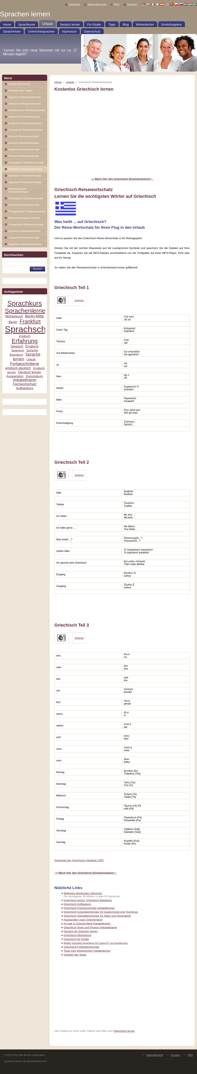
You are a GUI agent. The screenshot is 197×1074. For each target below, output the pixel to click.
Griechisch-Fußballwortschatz (82, 946)
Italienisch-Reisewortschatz (24, 175)
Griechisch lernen (124, 1030)
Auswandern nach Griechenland (83, 919)
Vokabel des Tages (75, 954)
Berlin (13, 322)
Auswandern (15, 376)
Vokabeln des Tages (20, 90)
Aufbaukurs (24, 388)
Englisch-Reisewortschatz (23, 149)
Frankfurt (30, 321)
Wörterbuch (14, 316)
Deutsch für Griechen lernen (81, 931)
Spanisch (17, 350)
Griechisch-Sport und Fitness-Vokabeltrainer (90, 927)
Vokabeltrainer (25, 380)
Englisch (32, 346)
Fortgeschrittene (24, 363)
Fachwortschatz (25, 384)
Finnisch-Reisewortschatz (23, 156)
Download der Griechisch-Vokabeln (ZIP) (79, 860)
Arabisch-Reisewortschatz (24, 116)
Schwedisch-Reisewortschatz (26, 224)
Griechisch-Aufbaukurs (77, 904)
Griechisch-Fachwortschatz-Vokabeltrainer (89, 908)
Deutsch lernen (29, 372)
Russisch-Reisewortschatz (24, 218)
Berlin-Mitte (34, 316)
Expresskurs (34, 376)
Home (58, 82)
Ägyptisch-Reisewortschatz (24, 97)
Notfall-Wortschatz (19, 84)
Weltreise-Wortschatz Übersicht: (83, 893)
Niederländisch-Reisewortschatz (18, 190)
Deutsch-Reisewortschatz (23, 142)
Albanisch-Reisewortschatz (24, 103)
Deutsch (17, 346)
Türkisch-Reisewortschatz (23, 237)
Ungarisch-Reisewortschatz (24, 244)
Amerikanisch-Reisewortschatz (26, 110)
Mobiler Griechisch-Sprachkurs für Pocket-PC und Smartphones (96, 943)
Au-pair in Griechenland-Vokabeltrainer (87, 923)
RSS (116, 4)
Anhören (79, 300)
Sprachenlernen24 (30, 310)
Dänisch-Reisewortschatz (23, 136)
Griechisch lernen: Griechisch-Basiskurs (88, 900)
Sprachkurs (24, 303)
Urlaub (31, 359)
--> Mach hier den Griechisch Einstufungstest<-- (122, 178)
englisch (24, 336)
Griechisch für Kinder (76, 939)
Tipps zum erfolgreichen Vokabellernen (87, 950)
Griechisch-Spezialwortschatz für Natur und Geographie (97, 915)
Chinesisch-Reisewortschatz (25, 129)
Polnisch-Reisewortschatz (23, 204)
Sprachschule (31, 329)
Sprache (32, 350)
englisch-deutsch (18, 368)
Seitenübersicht (97, 4)
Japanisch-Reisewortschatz (24, 182)
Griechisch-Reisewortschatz (25, 169)
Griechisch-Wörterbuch (78, 935)
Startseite (74, 4)
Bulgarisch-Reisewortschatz (25, 123)
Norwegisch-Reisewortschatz (25, 198)
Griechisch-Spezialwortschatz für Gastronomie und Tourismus (101, 911)
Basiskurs (16, 354)
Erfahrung (25, 341)
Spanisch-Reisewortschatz (24, 231)
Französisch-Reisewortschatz (26, 162)
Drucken (132, 4)
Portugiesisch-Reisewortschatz (26, 211)
